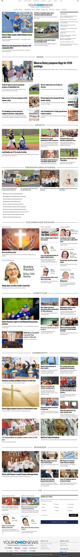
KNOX (33, 9)
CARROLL (58, 9)
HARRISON (63, 9)
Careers (61, 0)
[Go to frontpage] (40, 5)
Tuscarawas (71, 504)
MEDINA (38, 9)
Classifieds (19, 0)
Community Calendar (27, 0)
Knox (43, 507)
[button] (75, 180)
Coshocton (70, 507)
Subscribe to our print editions (59, 522)
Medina (57, 507)
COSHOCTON (44, 9)
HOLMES (16, 9)
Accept (64, 554)
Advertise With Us (36, 0)
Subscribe (73, 515)
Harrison (70, 510)
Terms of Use (44, 547)
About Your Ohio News (46, 543)
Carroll (56, 510)
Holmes (44, 504)
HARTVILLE (51, 9)
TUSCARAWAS (27, 9)
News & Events (64, 545)
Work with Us (63, 543)
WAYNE (20, 9)
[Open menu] (2, 1)
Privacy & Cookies (45, 548)
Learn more (57, 554)
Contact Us (55, 0)
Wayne (56, 504)
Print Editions (44, 0)
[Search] (78, 1)
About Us (49, 0)
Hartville (44, 510)
